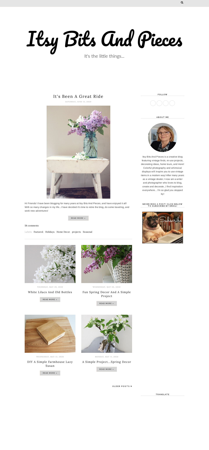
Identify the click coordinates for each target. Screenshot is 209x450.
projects (76, 231)
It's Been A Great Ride (78, 96)
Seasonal (87, 231)
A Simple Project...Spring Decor (106, 362)
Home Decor (63, 231)
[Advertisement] (78, 417)
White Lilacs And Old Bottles (50, 292)
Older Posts (121, 386)
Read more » (78, 218)
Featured (38, 231)
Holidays (50, 231)
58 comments (32, 225)
